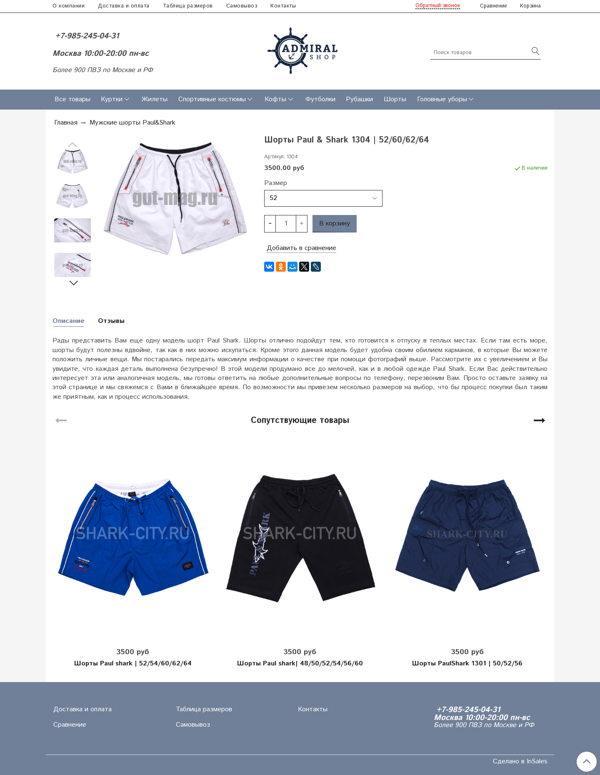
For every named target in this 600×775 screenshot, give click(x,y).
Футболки (320, 99)
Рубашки (359, 99)
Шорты (395, 99)
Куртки (111, 99)
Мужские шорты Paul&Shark (132, 123)
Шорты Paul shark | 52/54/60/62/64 (133, 663)
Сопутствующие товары (300, 421)
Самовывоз (242, 6)
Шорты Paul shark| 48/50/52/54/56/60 (300, 663)
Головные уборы (442, 99)
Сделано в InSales (520, 761)
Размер (275, 183)
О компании (68, 6)
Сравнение (69, 725)
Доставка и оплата (124, 6)
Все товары (72, 99)
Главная (66, 123)
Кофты (275, 99)
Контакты (283, 6)
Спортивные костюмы (212, 99)
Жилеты (155, 99)
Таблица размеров (188, 6)
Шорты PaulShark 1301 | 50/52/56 (467, 663)
